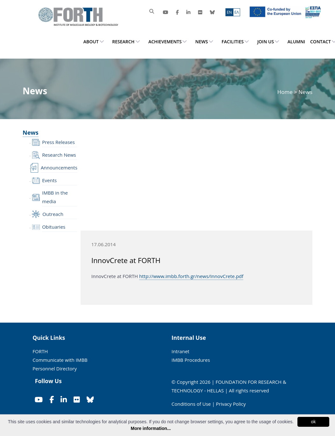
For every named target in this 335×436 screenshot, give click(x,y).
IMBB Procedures (191, 360)
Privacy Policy (231, 404)
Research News (59, 155)
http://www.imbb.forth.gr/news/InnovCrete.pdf (191, 276)
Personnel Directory (54, 368)
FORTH (40, 351)
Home (285, 92)
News (31, 132)
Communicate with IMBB (60, 360)
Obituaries (53, 227)
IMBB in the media (55, 196)
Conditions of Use (191, 404)
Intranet (180, 351)
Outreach (52, 214)
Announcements (59, 167)
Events (49, 180)
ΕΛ (236, 12)
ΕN (229, 12)
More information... (151, 428)
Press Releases (58, 142)
